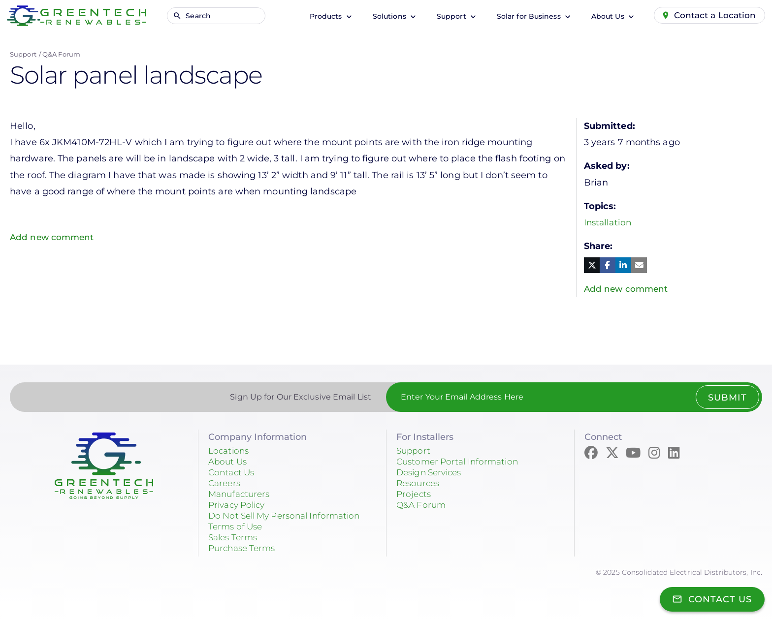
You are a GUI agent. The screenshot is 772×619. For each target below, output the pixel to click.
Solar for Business (526, 16)
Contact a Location (714, 15)
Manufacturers (241, 494)
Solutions (387, 16)
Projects (414, 494)
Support (449, 16)
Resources (419, 483)
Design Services (432, 472)
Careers (225, 483)
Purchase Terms (244, 548)
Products (323, 16)
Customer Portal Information (460, 462)
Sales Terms (234, 537)
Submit (726, 398)
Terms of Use (237, 527)
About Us (605, 16)
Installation (609, 222)
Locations (230, 451)
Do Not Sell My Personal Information (290, 516)
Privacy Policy (239, 505)
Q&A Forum (61, 54)
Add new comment (53, 237)
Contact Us (232, 472)
